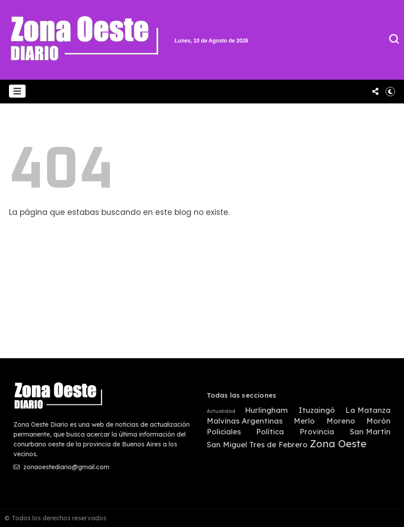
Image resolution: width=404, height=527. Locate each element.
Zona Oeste (338, 444)
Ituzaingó (317, 410)
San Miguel (227, 444)
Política (270, 431)
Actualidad (221, 411)
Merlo (304, 420)
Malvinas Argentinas (244, 420)
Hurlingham (266, 410)
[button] (17, 91)
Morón (378, 420)
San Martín (370, 431)
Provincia (317, 431)
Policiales (224, 431)
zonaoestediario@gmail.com (61, 467)
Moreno (340, 420)
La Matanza (368, 410)
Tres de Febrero (278, 444)
